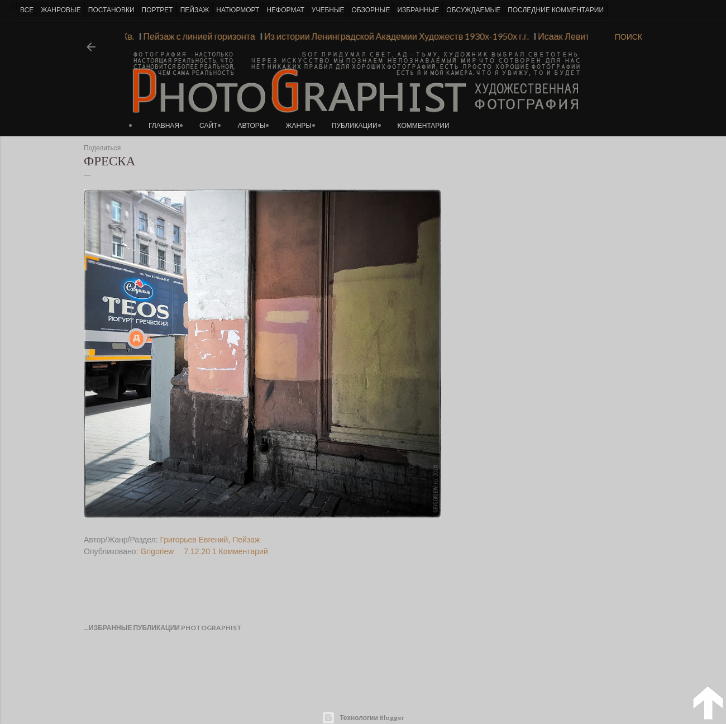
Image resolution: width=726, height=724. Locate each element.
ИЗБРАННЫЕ (418, 10)
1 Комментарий (240, 551)
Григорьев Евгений (194, 539)
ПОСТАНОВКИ (111, 10)
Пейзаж (246, 539)
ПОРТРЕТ (157, 10)
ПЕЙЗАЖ (194, 10)
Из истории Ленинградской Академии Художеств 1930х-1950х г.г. (394, 36)
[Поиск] (628, 37)
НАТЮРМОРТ (237, 10)
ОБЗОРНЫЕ (371, 10)
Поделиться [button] (102, 148)
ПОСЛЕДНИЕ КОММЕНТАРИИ (556, 10)
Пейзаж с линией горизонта (196, 36)
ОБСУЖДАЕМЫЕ (473, 10)
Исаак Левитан (566, 36)
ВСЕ (27, 10)
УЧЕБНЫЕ (328, 10)
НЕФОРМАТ (285, 10)
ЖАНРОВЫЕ (60, 10)
